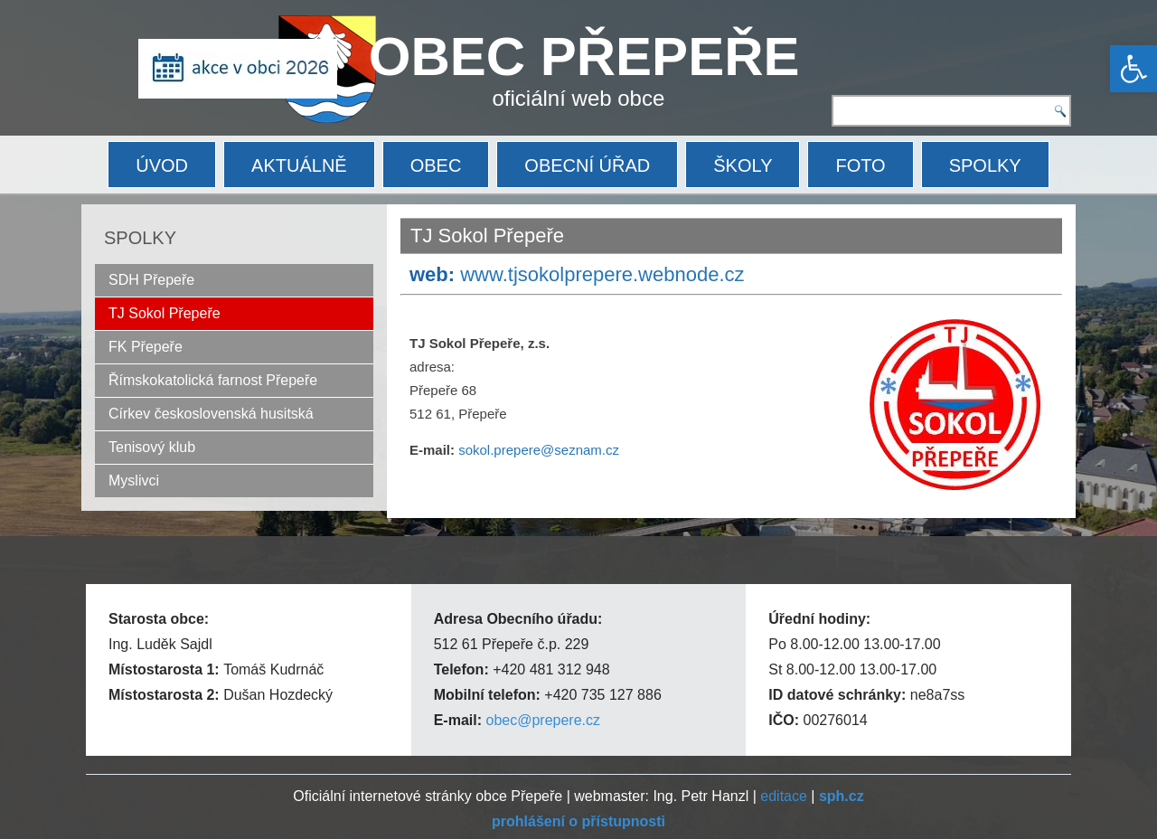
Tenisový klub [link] (151, 447)
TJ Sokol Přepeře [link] (164, 313)
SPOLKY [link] (985, 165)
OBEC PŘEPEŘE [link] (584, 56)
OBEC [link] (436, 165)
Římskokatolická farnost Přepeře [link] (212, 380)
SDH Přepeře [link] (151, 280)
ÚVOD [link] (162, 165)
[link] (1133, 68)
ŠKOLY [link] (742, 165)
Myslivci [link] (133, 480)
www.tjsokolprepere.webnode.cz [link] (602, 274)
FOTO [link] (860, 165)
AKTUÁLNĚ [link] (299, 165)
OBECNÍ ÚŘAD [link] (587, 165)
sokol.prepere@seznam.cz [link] (538, 449)
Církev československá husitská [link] (211, 413)
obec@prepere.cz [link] (542, 720)
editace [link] (783, 796)
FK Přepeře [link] (145, 346)
